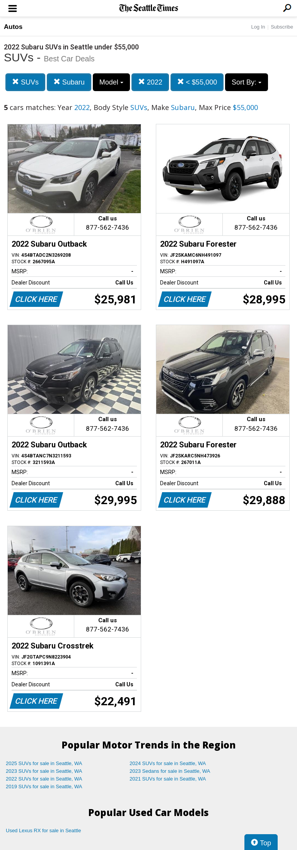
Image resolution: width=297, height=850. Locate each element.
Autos (13, 26)
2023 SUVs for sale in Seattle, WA (44, 771)
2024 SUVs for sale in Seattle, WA (168, 763)
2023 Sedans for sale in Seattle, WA (170, 771)
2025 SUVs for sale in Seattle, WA (44, 763)
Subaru (69, 82)
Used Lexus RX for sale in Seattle (43, 830)
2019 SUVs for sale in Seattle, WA (44, 786)
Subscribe (282, 27)
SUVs (25, 82)
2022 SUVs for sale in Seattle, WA (44, 779)
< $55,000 (197, 82)
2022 (150, 82)
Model (111, 82)
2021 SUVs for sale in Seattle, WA (168, 779)
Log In (258, 27)
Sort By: (246, 82)
